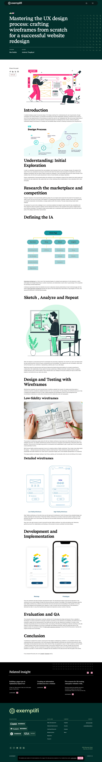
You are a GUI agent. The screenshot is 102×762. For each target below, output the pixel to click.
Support (49, 739)
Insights (66, 722)
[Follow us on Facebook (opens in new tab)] (14, 748)
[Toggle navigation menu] (92, 3)
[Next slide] (92, 673)
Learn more (73, 758)
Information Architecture (29, 281)
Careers (66, 729)
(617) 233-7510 (89, 722)
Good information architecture (34, 288)
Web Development (51, 722)
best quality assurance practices (52, 627)
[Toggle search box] (87, 3)
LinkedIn (42, 653)
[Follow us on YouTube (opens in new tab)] (17, 748)
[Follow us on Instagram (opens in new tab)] (20, 748)
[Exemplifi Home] (15, 3)
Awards (66, 726)
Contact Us (90, 756)
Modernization (50, 732)
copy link (12, 74)
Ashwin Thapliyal (28, 52)
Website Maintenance (52, 726)
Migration (49, 735)
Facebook (47, 653)
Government (12, 756)
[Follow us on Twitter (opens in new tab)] (10, 748)
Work (65, 732)
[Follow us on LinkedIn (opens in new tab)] (23, 748)
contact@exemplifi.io (88, 725)
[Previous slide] (88, 673)
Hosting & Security (51, 729)
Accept (80, 758)
